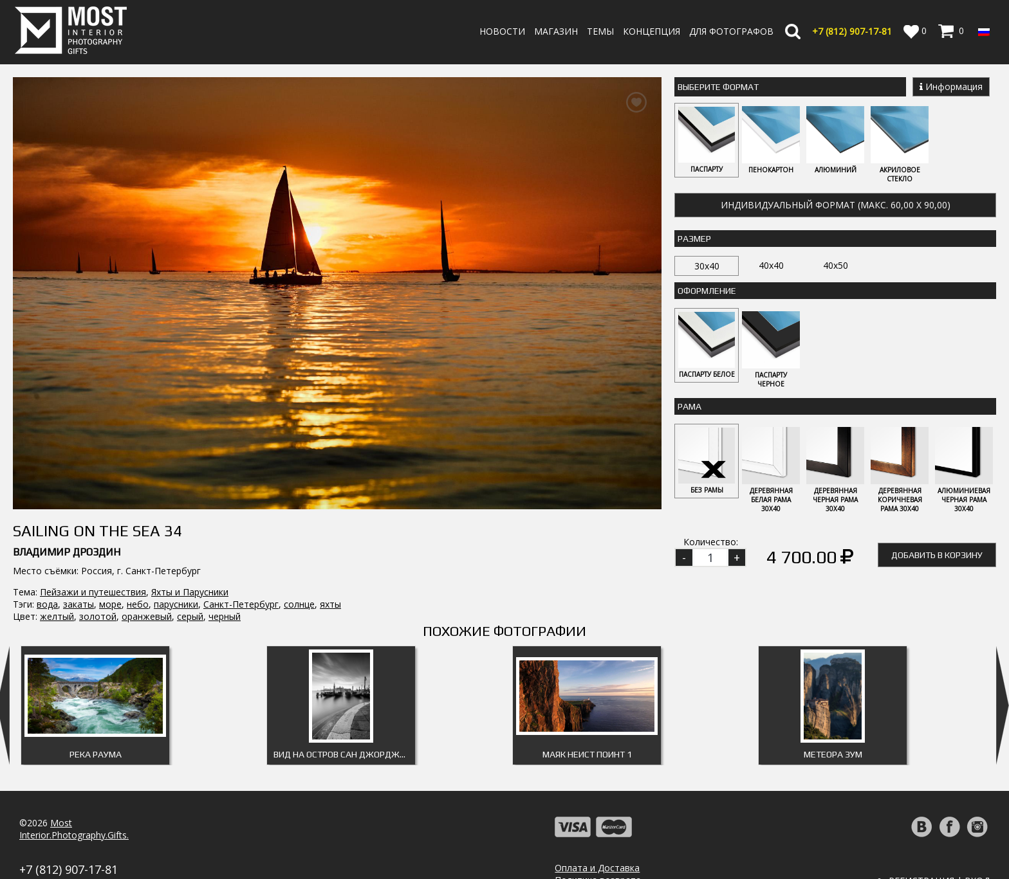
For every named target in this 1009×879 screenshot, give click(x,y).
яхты (330, 481)
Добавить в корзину (937, 557)
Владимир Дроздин (66, 428)
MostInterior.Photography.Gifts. (74, 788)
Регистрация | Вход (939, 840)
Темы (600, 31)
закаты (78, 481)
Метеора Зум (833, 714)
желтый (57, 493)
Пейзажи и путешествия (93, 468)
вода (47, 481)
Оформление (707, 291)
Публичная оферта (596, 864)
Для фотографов (731, 31)
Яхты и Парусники (189, 468)
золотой (97, 493)
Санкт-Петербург (241, 481)
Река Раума (95, 714)
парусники (176, 481)
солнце (299, 481)
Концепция (651, 31)
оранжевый (147, 493)
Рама (689, 408)
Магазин (556, 31)
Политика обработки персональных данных (651, 852)
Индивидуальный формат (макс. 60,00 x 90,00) (835, 205)
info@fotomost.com (61, 843)
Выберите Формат (718, 87)
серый (190, 493)
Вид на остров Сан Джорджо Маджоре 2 (344, 714)
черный (224, 493)
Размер (694, 239)
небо (138, 481)
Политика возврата (598, 839)
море (110, 481)
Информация (951, 86)
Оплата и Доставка (597, 827)
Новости (502, 31)
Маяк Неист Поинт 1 (587, 714)
